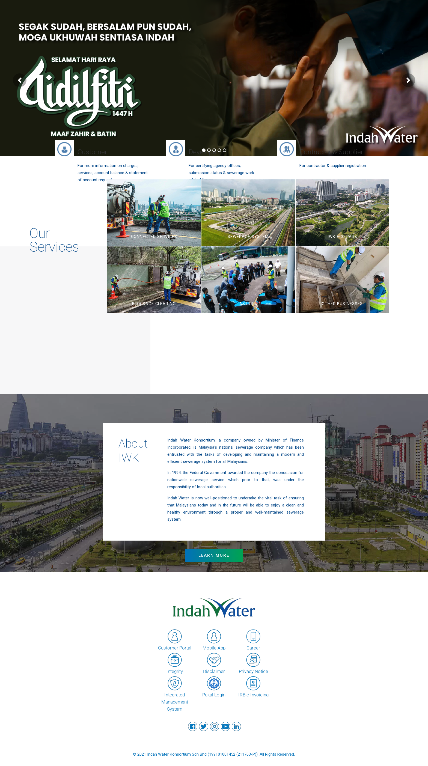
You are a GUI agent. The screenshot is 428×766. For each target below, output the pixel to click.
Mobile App (214, 639)
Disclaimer (214, 663)
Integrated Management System (174, 693)
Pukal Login (213, 686)
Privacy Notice (253, 663)
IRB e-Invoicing (253, 686)
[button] (19, 80)
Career (253, 639)
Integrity (175, 663)
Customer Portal (174, 639)
